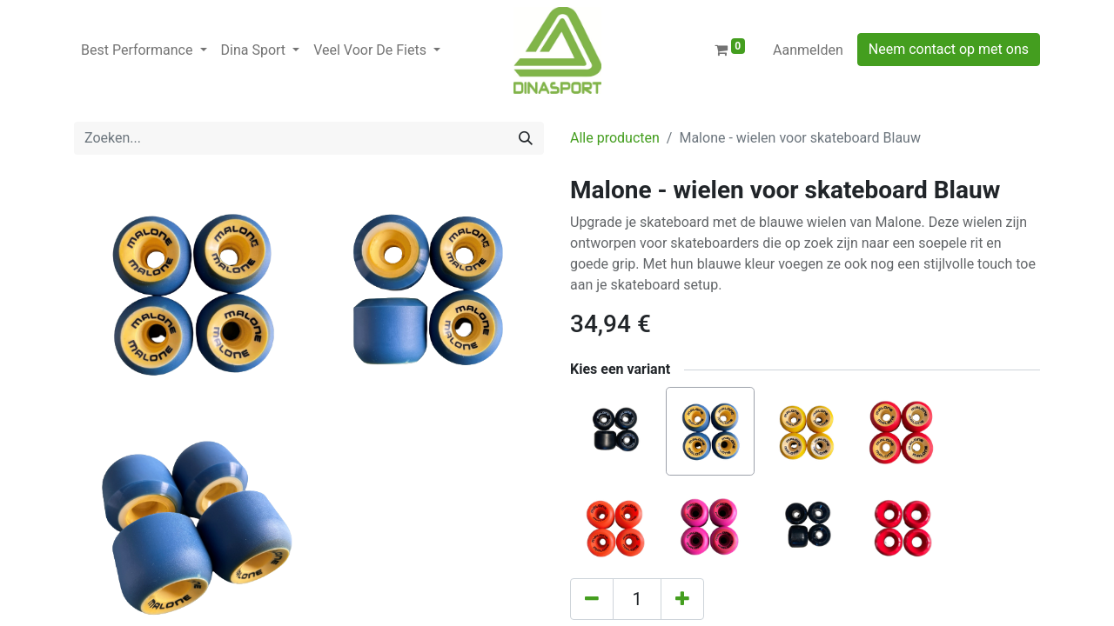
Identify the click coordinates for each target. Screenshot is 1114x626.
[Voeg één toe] (682, 599)
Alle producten (615, 138)
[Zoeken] (525, 138)
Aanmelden (808, 50)
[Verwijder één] (592, 599)
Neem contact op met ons (949, 49)
